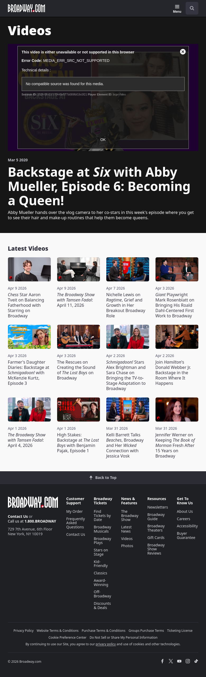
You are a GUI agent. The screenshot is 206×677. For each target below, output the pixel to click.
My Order (74, 511)
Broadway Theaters (156, 528)
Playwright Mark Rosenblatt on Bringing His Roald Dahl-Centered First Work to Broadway (174, 305)
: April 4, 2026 (26, 440)
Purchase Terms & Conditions (103, 630)
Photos (127, 545)
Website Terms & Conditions (58, 630)
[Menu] (177, 8)
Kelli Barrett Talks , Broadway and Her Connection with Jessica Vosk (125, 445)
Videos (127, 538)
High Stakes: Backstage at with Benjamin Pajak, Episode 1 (78, 443)
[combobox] (189, 8)
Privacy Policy (23, 630)
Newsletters (157, 507)
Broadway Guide (156, 516)
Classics (100, 572)
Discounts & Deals (102, 605)
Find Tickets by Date (102, 515)
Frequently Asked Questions (75, 523)
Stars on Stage (101, 552)
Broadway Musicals (102, 529)
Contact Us (18, 516)
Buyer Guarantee (186, 535)
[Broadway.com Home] (26, 8)
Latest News (126, 529)
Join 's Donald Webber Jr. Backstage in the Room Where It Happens (173, 372)
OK (103, 140)
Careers (183, 518)
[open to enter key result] (192, 8)
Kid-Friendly (101, 563)
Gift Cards (155, 537)
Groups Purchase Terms (146, 630)
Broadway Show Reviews (156, 549)
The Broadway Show (130, 515)
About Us (185, 511)
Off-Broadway (102, 593)
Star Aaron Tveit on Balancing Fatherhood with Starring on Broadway (26, 305)
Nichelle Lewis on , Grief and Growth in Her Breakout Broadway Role (125, 305)
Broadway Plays (102, 540)
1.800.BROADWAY (40, 521)
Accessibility (187, 525)
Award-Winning (101, 582)
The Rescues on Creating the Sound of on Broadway (76, 370)
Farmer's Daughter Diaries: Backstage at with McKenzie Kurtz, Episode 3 (28, 372)
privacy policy (106, 644)
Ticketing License (180, 630)
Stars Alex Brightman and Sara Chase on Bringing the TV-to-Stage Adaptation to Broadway (126, 375)
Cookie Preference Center (67, 637)
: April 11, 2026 (76, 300)
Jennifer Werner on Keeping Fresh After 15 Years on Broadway (175, 445)
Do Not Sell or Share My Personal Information (124, 637)
